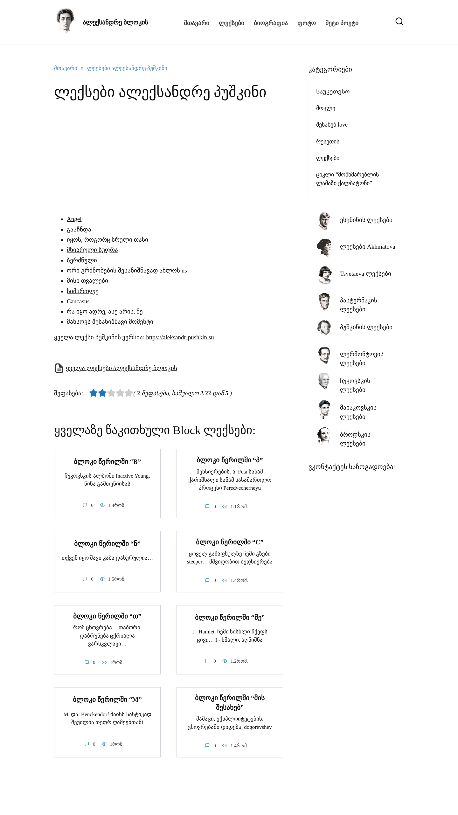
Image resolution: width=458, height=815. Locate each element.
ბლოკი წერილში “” (107, 462)
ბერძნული (82, 260)
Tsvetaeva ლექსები (365, 273)
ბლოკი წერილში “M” (107, 700)
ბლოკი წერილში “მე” (230, 617)
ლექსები (231, 22)
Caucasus (78, 301)
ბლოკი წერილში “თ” (107, 616)
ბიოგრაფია (271, 22)
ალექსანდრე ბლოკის (115, 22)
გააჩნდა (79, 229)
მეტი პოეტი (341, 22)
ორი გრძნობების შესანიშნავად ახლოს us (127, 270)
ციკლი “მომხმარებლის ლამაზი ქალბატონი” (347, 178)
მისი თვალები (87, 280)
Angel (74, 219)
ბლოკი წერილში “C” (229, 542)
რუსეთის (327, 141)
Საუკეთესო (333, 91)
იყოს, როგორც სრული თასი (107, 239)
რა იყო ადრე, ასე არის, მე (105, 311)
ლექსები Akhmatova (367, 246)
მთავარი (196, 22)
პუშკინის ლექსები (366, 327)
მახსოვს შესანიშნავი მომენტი (110, 321)
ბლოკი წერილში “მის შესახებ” (230, 702)
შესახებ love (332, 124)
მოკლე (325, 108)
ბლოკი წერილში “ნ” (107, 544)
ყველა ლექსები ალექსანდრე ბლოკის (121, 368)
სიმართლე (83, 291)
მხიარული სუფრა (92, 249)
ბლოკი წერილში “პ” (230, 460)
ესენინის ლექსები (366, 220)
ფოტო (306, 22)
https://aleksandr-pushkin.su (180, 337)
